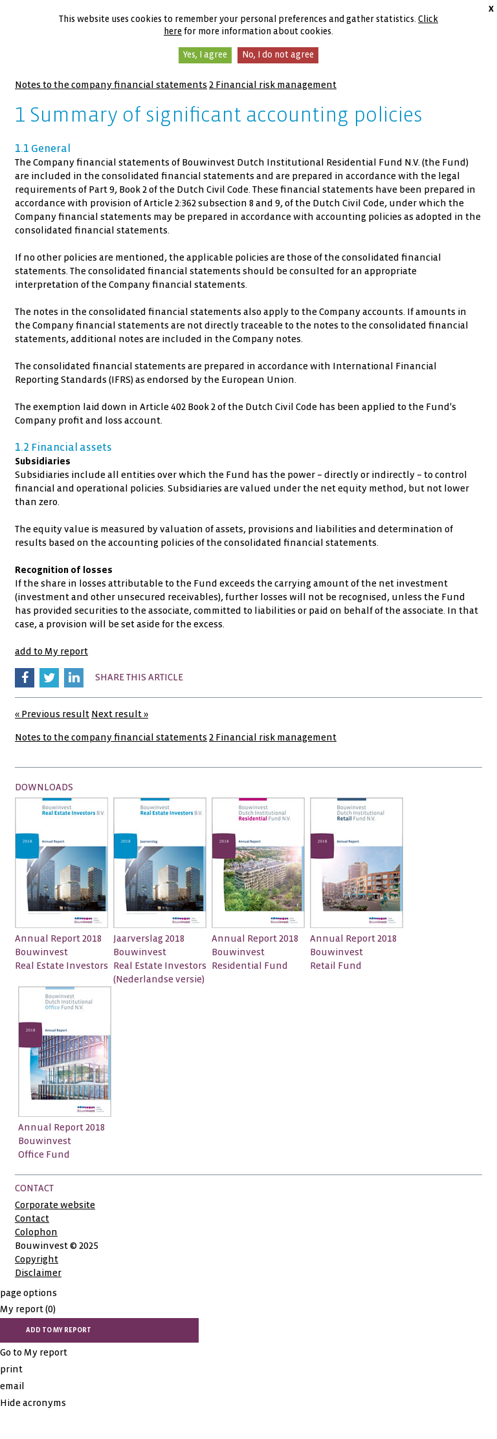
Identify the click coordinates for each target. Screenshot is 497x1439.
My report (28, 1309)
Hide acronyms (33, 1403)
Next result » (119, 714)
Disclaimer (38, 1273)
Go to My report (33, 1352)
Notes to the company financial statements (111, 85)
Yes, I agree (205, 55)
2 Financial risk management (273, 85)
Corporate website (55, 1205)
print (11, 1369)
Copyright (36, 1259)
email (12, 1386)
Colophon (36, 1232)
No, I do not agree (278, 55)
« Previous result (52, 714)
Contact (32, 1218)
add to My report (51, 651)
